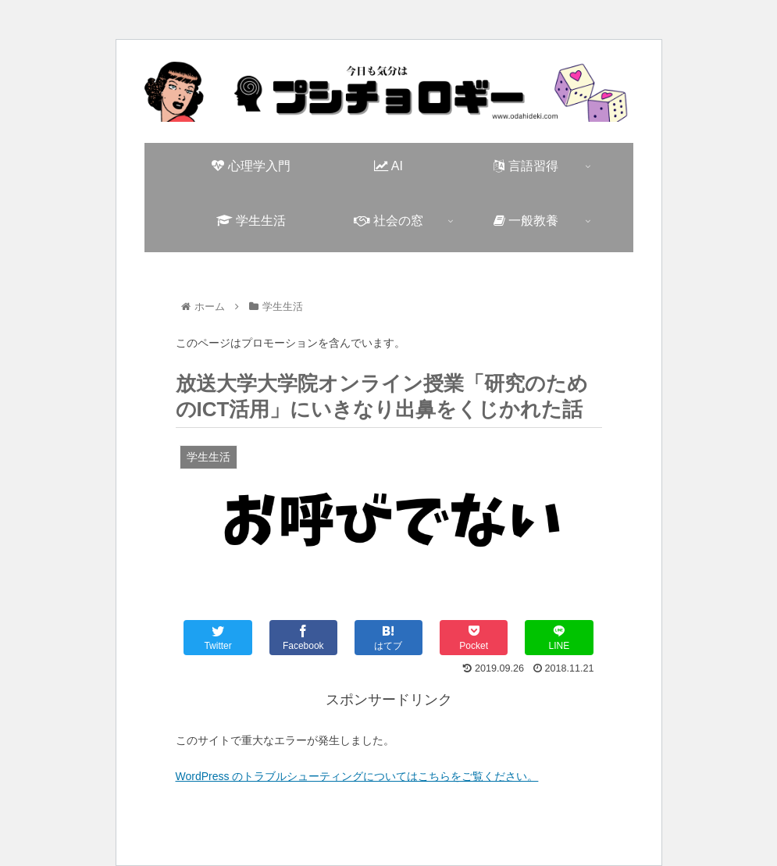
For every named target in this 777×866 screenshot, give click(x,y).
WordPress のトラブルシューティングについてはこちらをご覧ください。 (357, 776)
